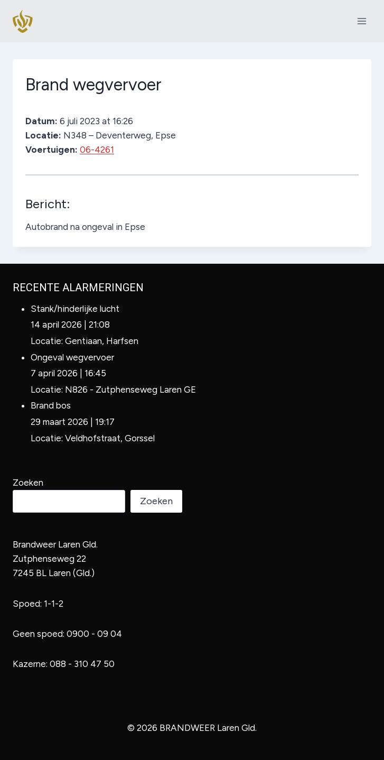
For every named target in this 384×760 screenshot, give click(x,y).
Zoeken (28, 482)
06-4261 (97, 149)
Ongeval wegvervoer (72, 357)
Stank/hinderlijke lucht (75, 308)
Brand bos (51, 405)
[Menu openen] (361, 21)
